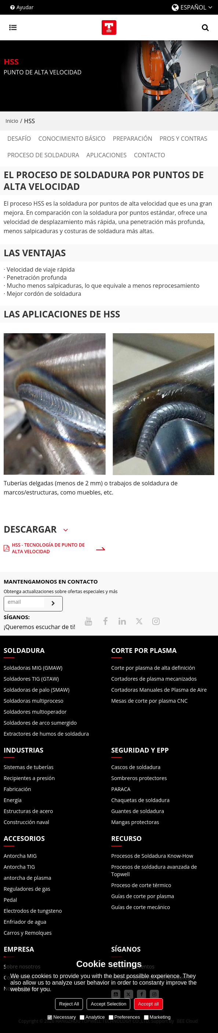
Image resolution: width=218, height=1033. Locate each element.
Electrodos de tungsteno (33, 910)
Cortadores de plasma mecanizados (154, 678)
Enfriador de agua (25, 921)
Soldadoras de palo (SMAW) (36, 689)
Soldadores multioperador (35, 711)
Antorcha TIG (19, 866)
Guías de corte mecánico (140, 907)
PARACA (120, 789)
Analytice (92, 1017)
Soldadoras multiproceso (33, 700)
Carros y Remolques (28, 932)
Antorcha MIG (20, 855)
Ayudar (25, 7)
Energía (13, 800)
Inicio (12, 120)
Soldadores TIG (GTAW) (31, 678)
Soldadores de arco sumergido (40, 722)
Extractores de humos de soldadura (46, 733)
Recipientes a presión (29, 778)
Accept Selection (108, 1004)
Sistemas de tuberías (29, 767)
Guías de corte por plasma (142, 896)
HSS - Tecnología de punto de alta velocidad (48, 548)
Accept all (148, 1004)
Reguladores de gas (27, 888)
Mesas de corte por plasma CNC (149, 700)
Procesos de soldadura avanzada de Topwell (154, 870)
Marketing (157, 1017)
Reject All (69, 1004)
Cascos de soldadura (135, 767)
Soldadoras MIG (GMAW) (33, 667)
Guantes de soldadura (137, 811)
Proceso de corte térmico (141, 885)
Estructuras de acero (28, 811)
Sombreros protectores (139, 778)
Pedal (10, 899)
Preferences (124, 1017)
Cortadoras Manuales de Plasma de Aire (159, 689)
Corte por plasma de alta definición (153, 667)
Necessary (61, 1017)
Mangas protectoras (135, 822)
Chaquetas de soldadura (140, 800)
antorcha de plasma (27, 877)
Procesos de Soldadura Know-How (152, 855)
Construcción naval (26, 822)
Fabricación (17, 789)
